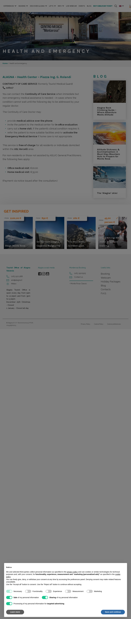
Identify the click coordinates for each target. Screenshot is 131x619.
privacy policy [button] (72, 572)
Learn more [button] (15, 612)
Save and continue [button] (113, 612)
